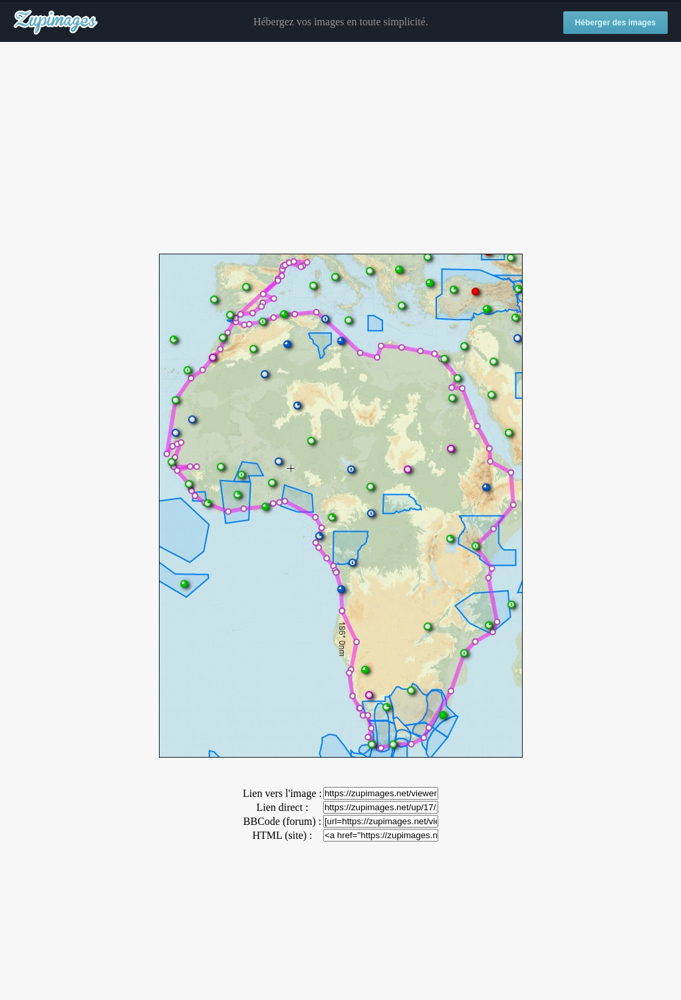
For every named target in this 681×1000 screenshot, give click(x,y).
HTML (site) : (282, 835)
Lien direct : (282, 807)
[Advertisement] (340, 148)
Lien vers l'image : (282, 793)
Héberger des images (615, 22)
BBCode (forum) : (282, 821)
